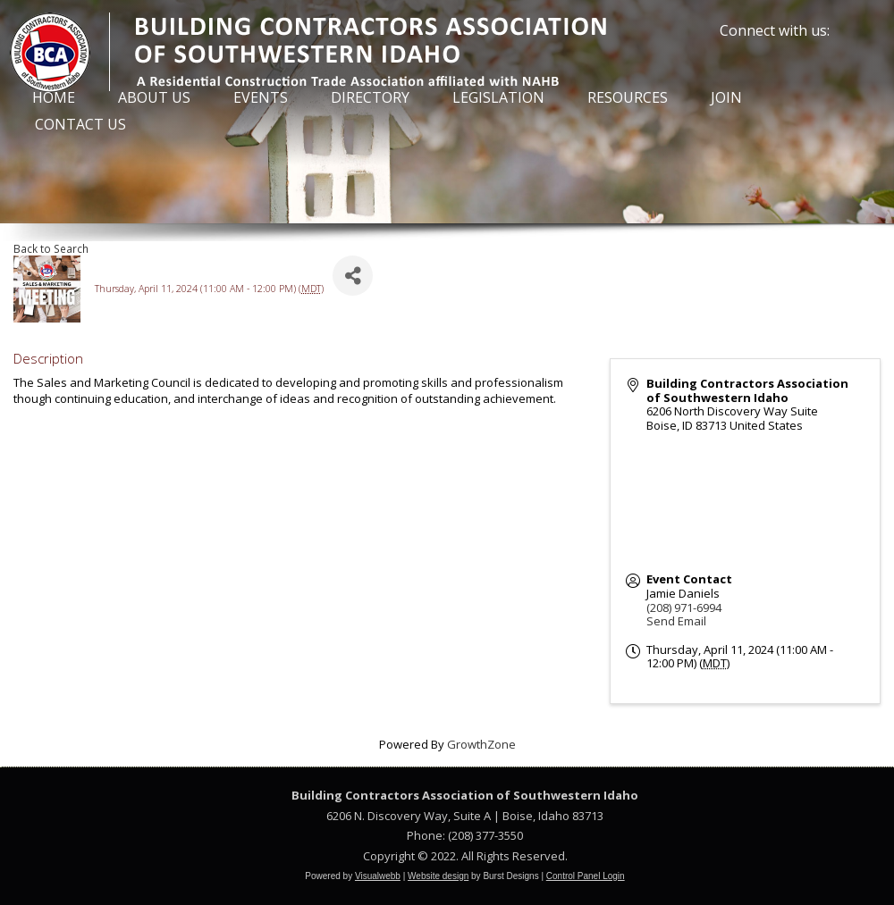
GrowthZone (481, 744)
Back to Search (51, 248)
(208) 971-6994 (683, 607)
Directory (370, 97)
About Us (154, 97)
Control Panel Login (585, 876)
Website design (438, 876)
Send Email (676, 621)
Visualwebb (378, 876)
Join (726, 97)
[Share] (353, 276)
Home (53, 97)
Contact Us (80, 124)
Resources (627, 97)
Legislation (498, 97)
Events (260, 97)
